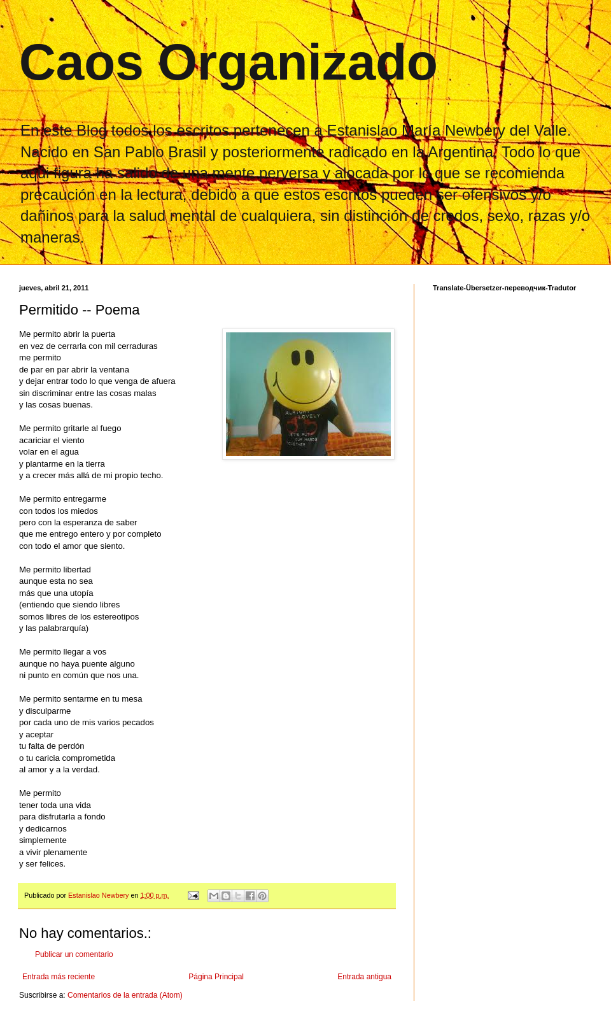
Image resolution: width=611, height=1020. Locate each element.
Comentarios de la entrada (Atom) (125, 995)
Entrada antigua (364, 976)
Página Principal (216, 976)
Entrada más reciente (58, 976)
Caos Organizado (228, 62)
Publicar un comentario (74, 954)
